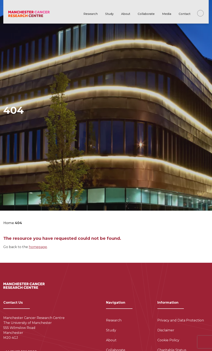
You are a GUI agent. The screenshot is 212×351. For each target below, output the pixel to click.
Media (166, 14)
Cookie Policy (168, 340)
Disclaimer (165, 330)
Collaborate (146, 14)
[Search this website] (200, 13)
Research (90, 14)
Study (109, 14)
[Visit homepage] (29, 14)
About (125, 14)
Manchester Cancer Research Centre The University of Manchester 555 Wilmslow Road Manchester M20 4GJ (34, 328)
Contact (184, 14)
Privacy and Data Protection (180, 320)
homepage (38, 247)
